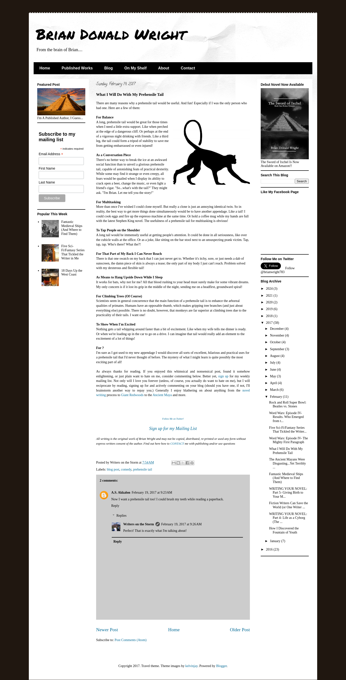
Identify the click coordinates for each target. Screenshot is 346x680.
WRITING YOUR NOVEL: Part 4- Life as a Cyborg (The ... (288, 518)
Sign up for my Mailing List (173, 428)
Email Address (51, 154)
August (275, 356)
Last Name (47, 182)
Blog (108, 68)
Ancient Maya (162, 395)
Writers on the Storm (138, 524)
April (274, 383)
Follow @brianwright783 (278, 270)
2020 (270, 302)
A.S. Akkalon (120, 492)
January (275, 541)
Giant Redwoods (132, 395)
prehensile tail (142, 469)
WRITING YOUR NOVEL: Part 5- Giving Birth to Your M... (288, 493)
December (277, 329)
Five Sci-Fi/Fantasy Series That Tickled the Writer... (288, 430)
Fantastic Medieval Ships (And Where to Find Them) (71, 228)
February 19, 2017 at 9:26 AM (181, 524)
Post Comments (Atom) (131, 640)
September (277, 349)
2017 (270, 323)
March (274, 390)
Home (44, 68)
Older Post (240, 629)
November (277, 335)
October (276, 342)
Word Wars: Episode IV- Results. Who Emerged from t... (286, 417)
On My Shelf (135, 68)
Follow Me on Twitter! (173, 418)
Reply (115, 506)
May (273, 376)
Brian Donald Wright (111, 34)
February (276, 396)
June (273, 369)
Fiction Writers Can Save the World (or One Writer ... (288, 505)
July (273, 362)
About (163, 68)
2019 (270, 309)
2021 (270, 295)
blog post (113, 469)
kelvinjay (191, 666)
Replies (121, 515)
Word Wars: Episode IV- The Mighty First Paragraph (288, 440)
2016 (270, 549)
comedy (126, 469)
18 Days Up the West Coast (71, 272)
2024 (270, 288)
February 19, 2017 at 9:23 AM (152, 492)
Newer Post (107, 629)
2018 (270, 316)
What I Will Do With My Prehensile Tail (286, 451)
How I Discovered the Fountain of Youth (284, 530)
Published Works (77, 68)
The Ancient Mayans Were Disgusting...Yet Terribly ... (287, 463)
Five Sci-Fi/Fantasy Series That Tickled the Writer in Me (73, 252)
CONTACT (177, 443)
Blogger (221, 666)
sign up (223, 376)
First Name (47, 168)
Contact (188, 68)
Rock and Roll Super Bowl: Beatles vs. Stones (287, 404)
